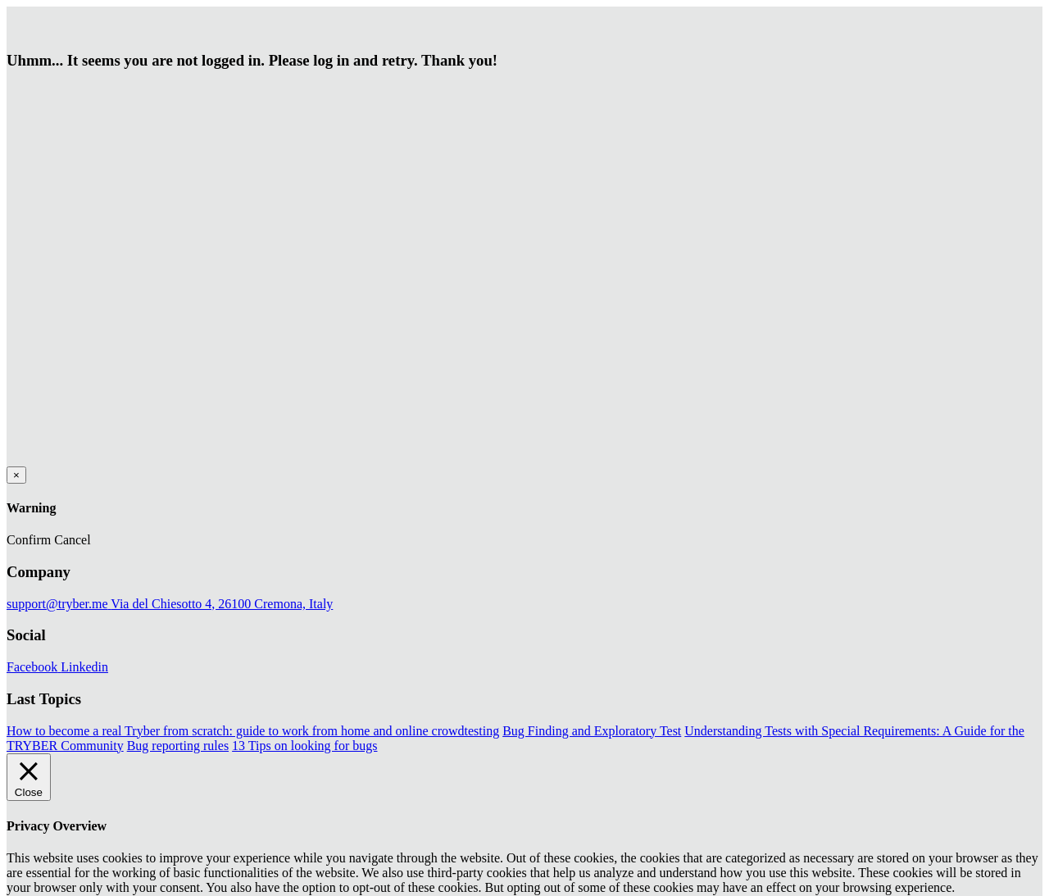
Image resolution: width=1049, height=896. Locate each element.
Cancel (72, 540)
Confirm (29, 540)
